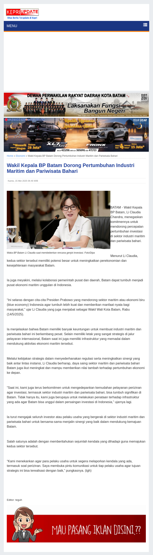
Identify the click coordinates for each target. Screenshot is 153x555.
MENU (12, 26)
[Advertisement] (76, 63)
